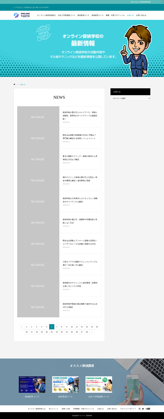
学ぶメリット (53, 409)
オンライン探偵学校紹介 (46, 15)
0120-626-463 (145, 2)
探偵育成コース (83, 15)
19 (42, 332)
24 (67, 332)
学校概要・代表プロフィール (83, 409)
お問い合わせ (141, 15)
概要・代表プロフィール (115, 15)
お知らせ (130, 15)
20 (47, 332)
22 (57, 332)
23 (62, 332)
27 (82, 332)
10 (72, 327)
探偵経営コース (98, 15)
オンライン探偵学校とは (36, 409)
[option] (32, 387)
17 (32, 332)
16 (27, 332)
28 (87, 332)
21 (52, 332)
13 (87, 327)
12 (82, 327)
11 (77, 327)
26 (77, 332)
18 (37, 332)
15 (97, 327)
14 (92, 327)
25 (72, 332)
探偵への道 (66, 409)
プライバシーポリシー (128, 409)
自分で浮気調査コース (66, 15)
